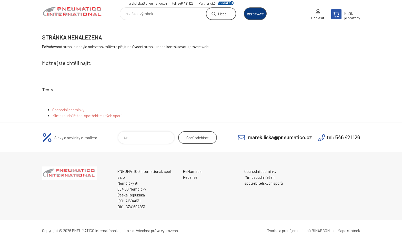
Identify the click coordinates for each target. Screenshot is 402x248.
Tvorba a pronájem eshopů (289, 230)
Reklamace (192, 171)
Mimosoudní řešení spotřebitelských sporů (87, 115)
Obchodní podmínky (68, 109)
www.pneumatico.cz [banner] (73, 12)
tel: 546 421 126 (183, 3)
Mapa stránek (348, 230)
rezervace (255, 14)
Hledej (222, 13)
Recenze (190, 177)
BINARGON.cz (322, 230)
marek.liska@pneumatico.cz (146, 3)
